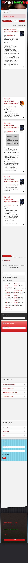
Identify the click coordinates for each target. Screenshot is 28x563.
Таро (16, 522)
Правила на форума (9, 16)
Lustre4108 (9, 184)
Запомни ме (6, 454)
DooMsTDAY (9, 106)
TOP (15, 539)
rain (9, 12)
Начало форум (7, 260)
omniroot (9, 205)
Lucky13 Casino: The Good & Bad (8, 295)
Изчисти (5, 534)
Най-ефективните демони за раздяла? (11, 101)
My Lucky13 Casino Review (7, 285)
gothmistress (10, 35)
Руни (5, 523)
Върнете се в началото (23, 171)
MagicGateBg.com (7, 522)
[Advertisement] (13, 82)
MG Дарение (13, 523)
